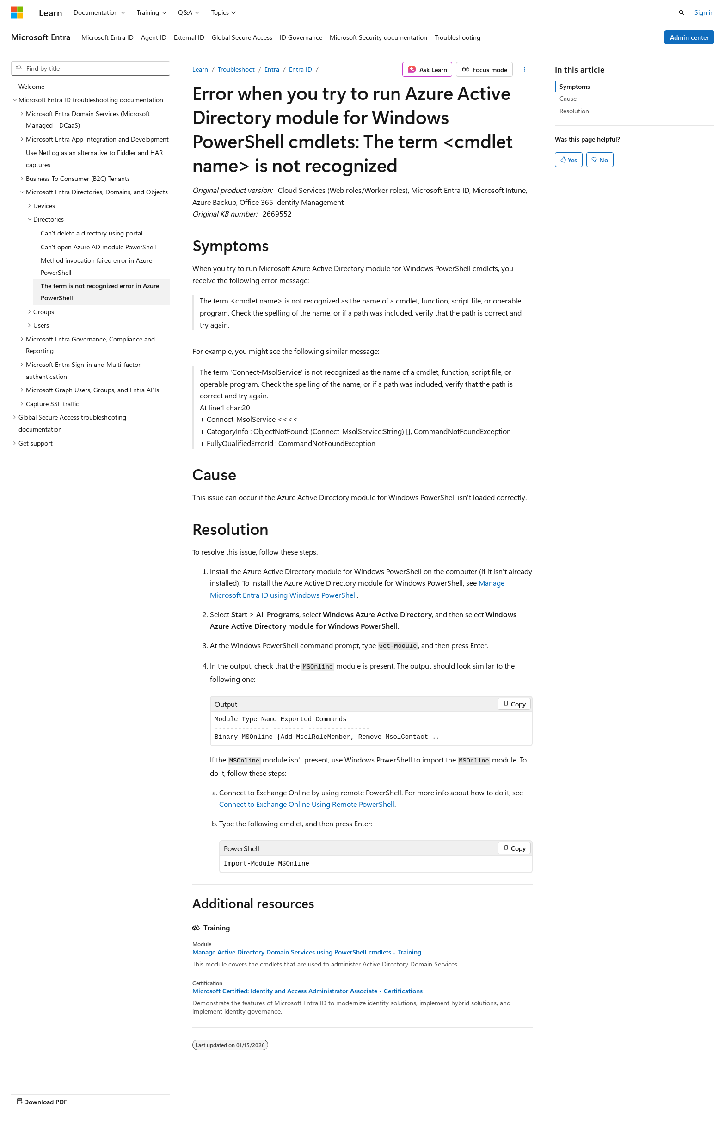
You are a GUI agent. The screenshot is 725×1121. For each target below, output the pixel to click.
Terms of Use (583, 1092)
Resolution (574, 110)
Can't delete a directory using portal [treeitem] (91, 233)
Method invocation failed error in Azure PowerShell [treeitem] (96, 266)
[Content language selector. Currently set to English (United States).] (53, 1091)
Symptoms (574, 86)
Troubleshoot (236, 69)
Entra (271, 69)
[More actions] (524, 69)
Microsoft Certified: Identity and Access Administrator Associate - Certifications (307, 991)
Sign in (704, 12)
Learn (200, 69)
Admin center (689, 37)
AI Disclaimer (364, 1092)
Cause (568, 98)
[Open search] (681, 12)
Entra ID (300, 69)
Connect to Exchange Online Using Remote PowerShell (306, 804)
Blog (461, 1092)
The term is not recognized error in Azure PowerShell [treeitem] (100, 291)
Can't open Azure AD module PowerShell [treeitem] (98, 246)
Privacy (537, 1092)
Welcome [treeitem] (31, 86)
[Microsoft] (17, 12)
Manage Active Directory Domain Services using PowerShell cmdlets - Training (306, 952)
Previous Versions (419, 1092)
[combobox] (90, 68)
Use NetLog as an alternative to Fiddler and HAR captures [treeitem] (94, 158)
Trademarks (629, 1092)
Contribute (500, 1092)
